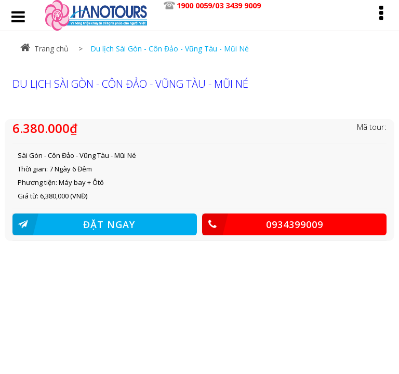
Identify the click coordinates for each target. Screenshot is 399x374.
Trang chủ (44, 49)
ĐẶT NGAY (73, 224)
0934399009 (262, 224)
